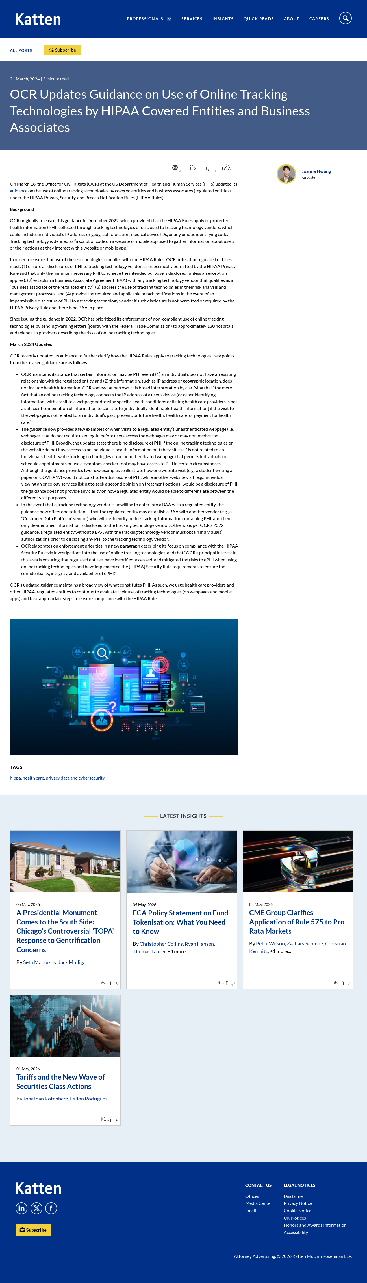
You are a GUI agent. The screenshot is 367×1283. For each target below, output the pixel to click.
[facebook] (225, 168)
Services (192, 18)
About (291, 18)
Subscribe (33, 1230)
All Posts (21, 50)
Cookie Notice (297, 1210)
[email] (175, 168)
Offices (252, 1196)
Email (250, 1210)
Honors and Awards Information (315, 1225)
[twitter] (192, 168)
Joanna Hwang (316, 171)
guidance (18, 190)
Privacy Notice (298, 1203)
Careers (319, 18)
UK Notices (295, 1217)
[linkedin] (208, 168)
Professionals (145, 18)
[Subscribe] (62, 50)
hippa (15, 777)
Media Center (258, 1203)
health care (33, 777)
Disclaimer (294, 1196)
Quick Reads (259, 18)
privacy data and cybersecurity (75, 777)
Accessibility (296, 1232)
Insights (223, 18)
